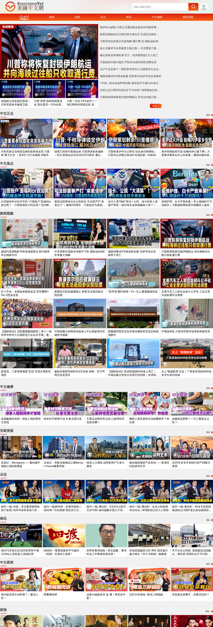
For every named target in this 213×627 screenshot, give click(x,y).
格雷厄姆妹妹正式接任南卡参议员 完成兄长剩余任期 (130, 34)
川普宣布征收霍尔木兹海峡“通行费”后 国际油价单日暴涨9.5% (130, 41)
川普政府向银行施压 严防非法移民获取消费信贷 (128, 62)
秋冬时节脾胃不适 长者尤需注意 (63, 418)
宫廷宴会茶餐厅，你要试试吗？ (190, 594)
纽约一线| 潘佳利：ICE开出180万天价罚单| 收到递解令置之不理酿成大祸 (106, 510)
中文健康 (157, 17)
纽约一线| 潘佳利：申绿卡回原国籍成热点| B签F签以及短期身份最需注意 (192, 510)
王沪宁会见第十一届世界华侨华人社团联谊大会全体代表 (130, 69)
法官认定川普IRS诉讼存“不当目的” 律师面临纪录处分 (130, 90)
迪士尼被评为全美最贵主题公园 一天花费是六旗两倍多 (130, 48)
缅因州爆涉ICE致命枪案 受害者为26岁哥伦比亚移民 (130, 76)
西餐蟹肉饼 (50, 594)
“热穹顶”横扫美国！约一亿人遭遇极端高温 (133, 291)
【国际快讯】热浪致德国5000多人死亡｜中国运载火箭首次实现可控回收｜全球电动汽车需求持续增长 (133, 375)
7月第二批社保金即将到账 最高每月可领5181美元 (129, 83)
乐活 (103, 17)
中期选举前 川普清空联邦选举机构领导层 (185, 331)
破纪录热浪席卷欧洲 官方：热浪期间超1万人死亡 (129, 55)
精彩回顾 (188, 17)
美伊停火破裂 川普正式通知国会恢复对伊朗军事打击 (130, 27)
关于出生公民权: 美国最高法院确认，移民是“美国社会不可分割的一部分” (191, 554)
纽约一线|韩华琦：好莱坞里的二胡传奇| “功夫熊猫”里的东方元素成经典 (63, 510)
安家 (77, 17)
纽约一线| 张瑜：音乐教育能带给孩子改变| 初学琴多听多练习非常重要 (20, 510)
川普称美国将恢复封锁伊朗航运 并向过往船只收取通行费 (130, 97)
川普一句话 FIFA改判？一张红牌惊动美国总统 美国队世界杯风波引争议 (82, 104)
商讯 (128, 17)
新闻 (51, 17)
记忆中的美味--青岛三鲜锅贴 (146, 594)
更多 (156, 106)
